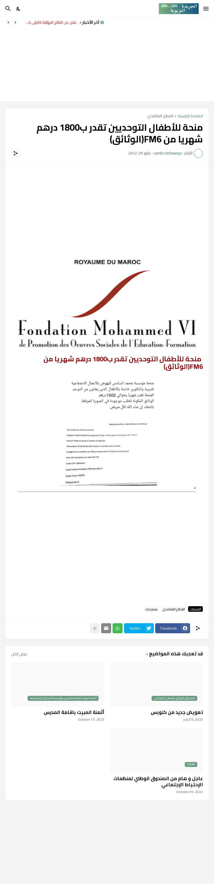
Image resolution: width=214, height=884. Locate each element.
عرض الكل (19, 654)
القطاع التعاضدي (160, 116)
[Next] (8, 22)
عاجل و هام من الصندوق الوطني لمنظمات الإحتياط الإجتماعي (158, 781)
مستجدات (151, 609)
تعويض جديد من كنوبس (177, 712)
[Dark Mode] (18, 8)
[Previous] (15, 22)
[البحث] (7, 8)
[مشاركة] (15, 153)
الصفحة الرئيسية (190, 116)
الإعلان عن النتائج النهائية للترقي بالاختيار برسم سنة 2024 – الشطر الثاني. (49, 22)
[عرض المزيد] (95, 628)
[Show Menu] (206, 8)
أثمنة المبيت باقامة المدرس (74, 712)
